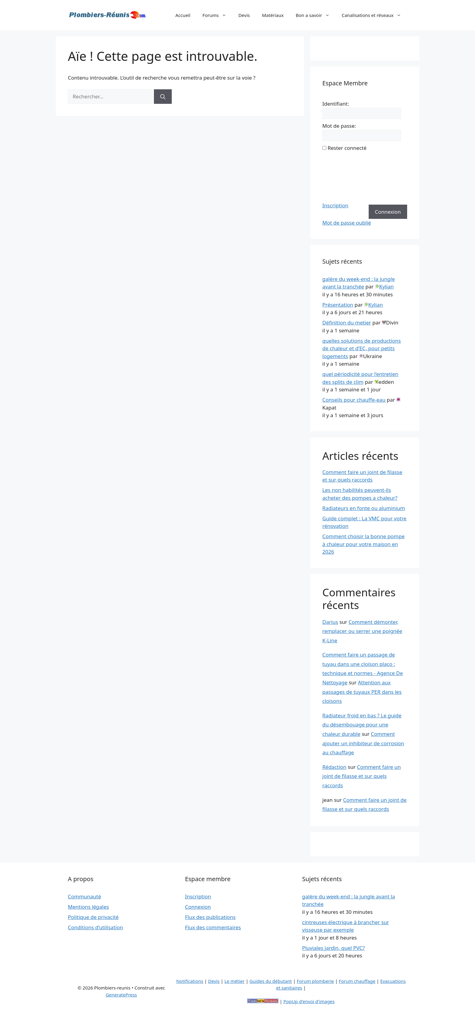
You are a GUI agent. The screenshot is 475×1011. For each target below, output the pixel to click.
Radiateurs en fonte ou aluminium (363, 508)
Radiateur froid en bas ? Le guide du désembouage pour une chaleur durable (361, 724)
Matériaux (273, 15)
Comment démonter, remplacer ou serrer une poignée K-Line (362, 631)
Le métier (234, 981)
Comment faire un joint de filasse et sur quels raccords (361, 776)
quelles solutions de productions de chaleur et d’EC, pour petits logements (361, 348)
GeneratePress (121, 995)
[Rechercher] (163, 96)
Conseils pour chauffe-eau (353, 399)
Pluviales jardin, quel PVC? (333, 947)
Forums (217, 15)
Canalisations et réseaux (374, 15)
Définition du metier (346, 322)
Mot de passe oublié (346, 222)
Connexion (388, 211)
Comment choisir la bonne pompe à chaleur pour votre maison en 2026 (363, 544)
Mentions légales (88, 906)
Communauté (84, 896)
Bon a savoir (316, 15)
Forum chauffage (357, 981)
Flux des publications (210, 917)
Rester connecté (346, 147)
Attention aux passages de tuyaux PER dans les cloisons (362, 691)
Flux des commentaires (213, 927)
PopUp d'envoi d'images (308, 1001)
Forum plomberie (315, 981)
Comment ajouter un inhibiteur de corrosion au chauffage (363, 743)
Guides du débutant (271, 981)
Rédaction (334, 766)
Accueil (182, 15)
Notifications (189, 981)
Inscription (335, 205)
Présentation (337, 304)
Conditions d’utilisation (95, 927)
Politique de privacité (93, 917)
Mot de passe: (339, 125)
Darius (330, 621)
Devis (244, 15)
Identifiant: (335, 103)
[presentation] (347, 177)
